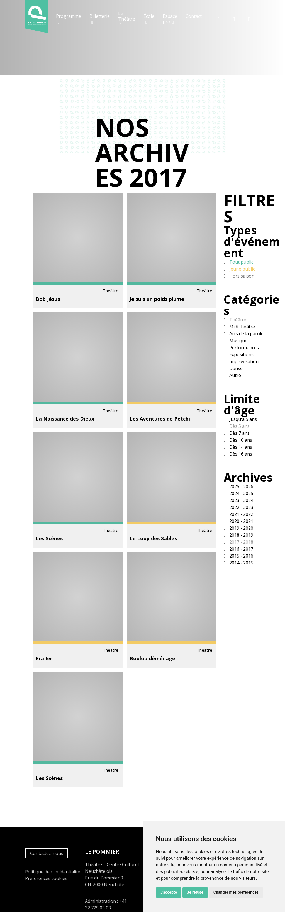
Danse (235, 368)
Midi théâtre (241, 327)
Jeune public (241, 269)
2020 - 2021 (240, 521)
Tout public (240, 262)
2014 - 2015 (240, 563)
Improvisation (243, 361)
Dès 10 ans (240, 440)
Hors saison (241, 276)
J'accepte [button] (168, 892)
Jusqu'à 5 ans (242, 419)
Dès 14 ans (240, 447)
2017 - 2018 (240, 542)
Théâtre (237, 320)
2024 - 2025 (240, 493)
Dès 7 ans (239, 433)
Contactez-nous (46, 853)
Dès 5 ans (239, 426)
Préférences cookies (46, 878)
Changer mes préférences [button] (236, 892)
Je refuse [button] (195, 892)
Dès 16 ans (240, 454)
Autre (234, 375)
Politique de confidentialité (52, 872)
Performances (243, 347)
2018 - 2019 (240, 535)
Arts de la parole (246, 334)
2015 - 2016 (240, 556)
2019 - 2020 (240, 528)
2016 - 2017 (240, 549)
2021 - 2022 (240, 514)
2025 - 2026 (240, 486)
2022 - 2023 (240, 507)
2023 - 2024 (240, 500)
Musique (237, 341)
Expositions (241, 354)
